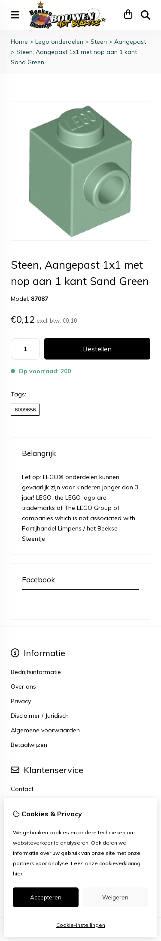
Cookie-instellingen (80, 925)
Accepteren (45, 897)
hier (17, 873)
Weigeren (115, 897)
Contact (22, 789)
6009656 (25, 409)
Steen (99, 41)
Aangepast (130, 41)
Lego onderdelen (59, 41)
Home (19, 41)
